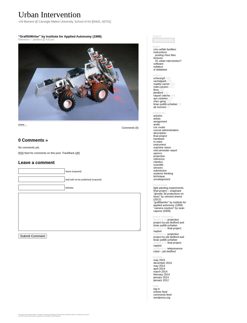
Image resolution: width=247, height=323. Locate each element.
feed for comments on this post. (39, 153)
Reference (23, 39)
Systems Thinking (163, 173)
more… (22, 124)
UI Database (160, 69)
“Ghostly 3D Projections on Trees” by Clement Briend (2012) (168, 196)
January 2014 (161, 277)
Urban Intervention (49, 14)
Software (158, 63)
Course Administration (166, 130)
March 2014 (160, 271)
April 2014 (159, 268)
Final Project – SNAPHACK (167, 190)
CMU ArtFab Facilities (164, 49)
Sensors (158, 167)
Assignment (160, 121)
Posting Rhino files (165, 55)
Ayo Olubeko (160, 98)
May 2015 (159, 260)
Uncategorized (161, 179)
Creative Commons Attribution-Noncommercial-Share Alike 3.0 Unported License (63, 314)
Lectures (158, 58)
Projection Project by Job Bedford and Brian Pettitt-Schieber (168, 222)
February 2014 (161, 274)
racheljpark (159, 81)
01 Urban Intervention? (168, 60)
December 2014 (162, 262)
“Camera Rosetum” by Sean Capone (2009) (168, 209)
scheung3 (159, 78)
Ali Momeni (159, 107)
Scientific (158, 164)
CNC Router (159, 127)
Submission (160, 170)
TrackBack (71, 153)
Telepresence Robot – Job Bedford (168, 250)
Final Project (160, 135)
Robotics (158, 161)
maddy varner (161, 83)
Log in (156, 288)
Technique (159, 176)
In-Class (157, 141)
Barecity (58, 316)
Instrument (159, 144)
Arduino (157, 115)
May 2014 (159, 265)
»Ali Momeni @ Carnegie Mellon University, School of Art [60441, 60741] (64, 21)
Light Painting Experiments (168, 187)
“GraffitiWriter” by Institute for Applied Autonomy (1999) (59, 36)
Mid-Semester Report (165, 150)
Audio (156, 124)
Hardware (159, 138)
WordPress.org (161, 297)
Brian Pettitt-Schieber (165, 104)
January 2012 (161, 280)
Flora (155, 89)
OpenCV (157, 153)
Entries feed (160, 291)
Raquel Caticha (161, 95)
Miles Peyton (160, 86)
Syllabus (158, 66)
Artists (156, 118)
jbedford (158, 92)
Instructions (160, 52)
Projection (159, 156)
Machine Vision (162, 147)
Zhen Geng (159, 101)
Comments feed (162, 294)
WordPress (48, 316)
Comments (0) (130, 127)
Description (159, 133)
